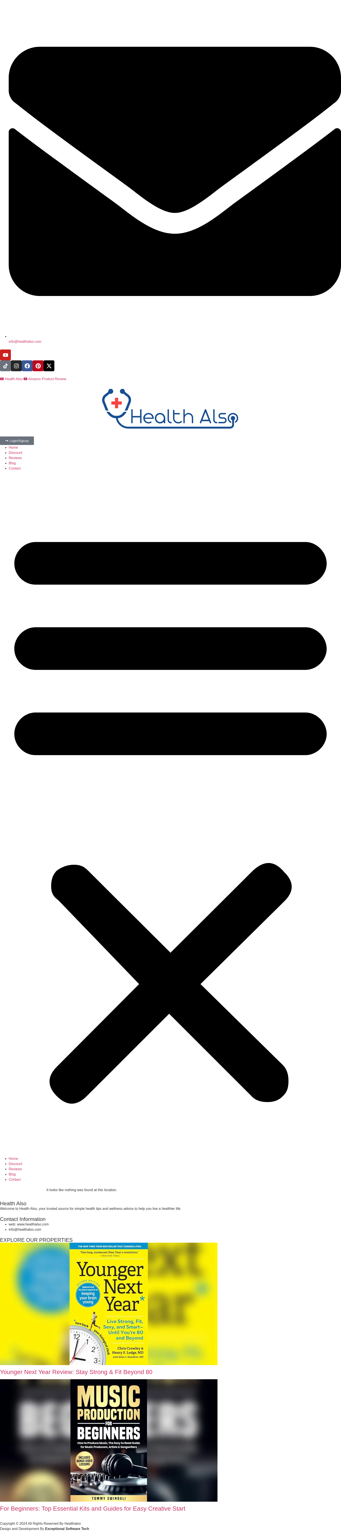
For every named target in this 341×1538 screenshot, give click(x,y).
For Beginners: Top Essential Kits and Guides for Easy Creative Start (92, 1508)
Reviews (15, 458)
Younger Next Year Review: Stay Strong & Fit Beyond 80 (76, 1372)
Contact (15, 468)
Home (13, 447)
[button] (170, 813)
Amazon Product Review (44, 379)
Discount (15, 453)
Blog (12, 463)
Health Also (11, 379)
